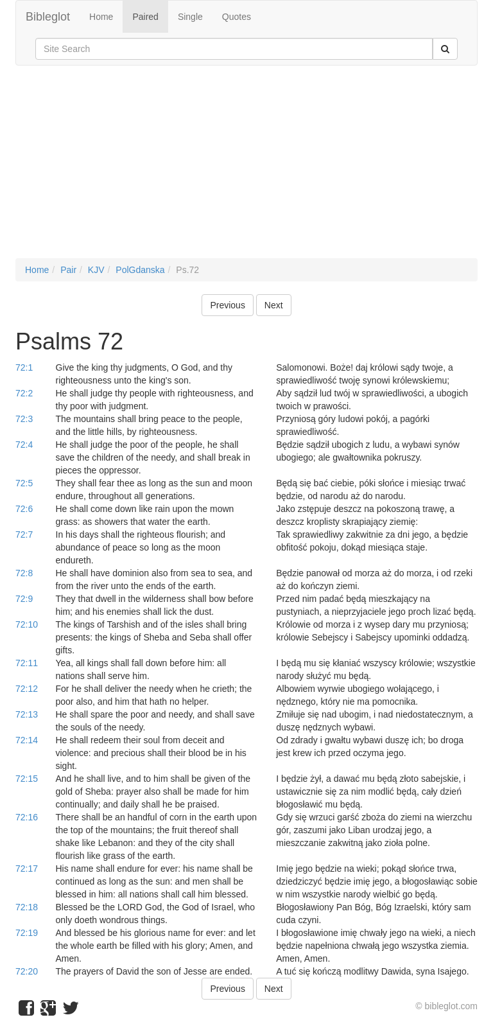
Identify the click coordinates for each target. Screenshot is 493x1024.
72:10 (26, 624)
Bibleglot (48, 16)
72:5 (24, 483)
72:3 (24, 419)
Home (101, 17)
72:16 (26, 817)
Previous (227, 305)
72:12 (26, 689)
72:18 (26, 907)
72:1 (24, 367)
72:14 (26, 740)
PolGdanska (140, 270)
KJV (96, 270)
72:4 (24, 444)
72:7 (24, 534)
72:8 (24, 573)
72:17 (26, 868)
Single (190, 17)
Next (273, 305)
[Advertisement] (246, 168)
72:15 (26, 778)
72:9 (24, 599)
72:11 (26, 663)
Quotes (236, 17)
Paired (145, 17)
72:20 (26, 971)
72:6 (24, 509)
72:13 (26, 714)
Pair (68, 270)
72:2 (24, 393)
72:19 (26, 933)
